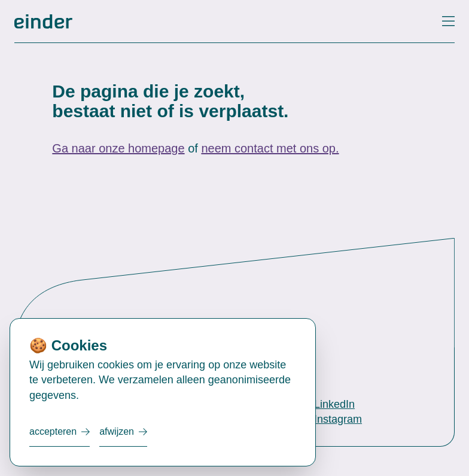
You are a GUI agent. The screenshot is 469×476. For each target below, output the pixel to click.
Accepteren (53, 431)
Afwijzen (116, 431)
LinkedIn (334, 404)
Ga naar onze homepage (118, 148)
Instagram (338, 419)
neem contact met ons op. (270, 148)
